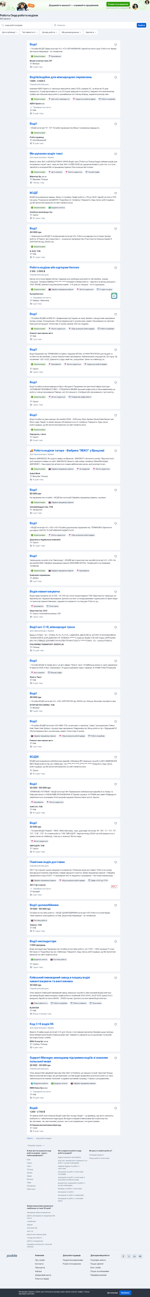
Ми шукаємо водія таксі (46, 153)
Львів (29, 1182)
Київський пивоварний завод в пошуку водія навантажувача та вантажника (60, 979)
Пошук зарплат (97, 1264)
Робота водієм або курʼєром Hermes (54, 267)
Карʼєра (38, 1271)
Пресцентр (40, 1267)
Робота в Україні (42, 1279)
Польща (30, 1169)
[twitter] (129, 1256)
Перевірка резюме (98, 1275)
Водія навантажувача (45, 591)
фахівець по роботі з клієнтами (70, 1189)
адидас (30, 1225)
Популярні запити (98, 1260)
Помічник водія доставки (47, 862)
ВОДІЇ (34, 193)
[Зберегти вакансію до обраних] (115, 44)
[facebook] (123, 1256)
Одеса (29, 1163)
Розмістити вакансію (118, 4)
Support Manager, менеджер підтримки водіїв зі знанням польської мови (69, 1059)
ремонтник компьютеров (36, 1234)
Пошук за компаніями (99, 1271)
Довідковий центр (43, 1275)
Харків (29, 1176)
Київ (28, 1160)
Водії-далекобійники (44, 905)
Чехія (29, 1166)
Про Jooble (40, 1260)
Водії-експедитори (43, 941)
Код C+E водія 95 (42, 1024)
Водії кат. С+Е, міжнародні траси (52, 627)
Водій (34, 1108)
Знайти (141, 25)
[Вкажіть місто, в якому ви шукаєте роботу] (78, 25)
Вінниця (30, 1179)
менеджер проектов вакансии (38, 1212)
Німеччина (31, 1189)
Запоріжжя (31, 1186)
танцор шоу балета (34, 1238)
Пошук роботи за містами (99, 1158)
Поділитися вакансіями (73, 1260)
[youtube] (140, 1256)
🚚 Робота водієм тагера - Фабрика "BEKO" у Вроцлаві (67, 450)
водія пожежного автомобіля (69, 1157)
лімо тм (30, 1231)
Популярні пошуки (36, 1145)
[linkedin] (134, 1256)
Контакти (39, 1264)
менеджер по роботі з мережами (71, 1195)
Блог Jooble (95, 1267)
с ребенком (31, 1221)
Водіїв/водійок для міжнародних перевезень (61, 77)
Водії (33, 44)
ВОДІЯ (34, 756)
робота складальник (35, 1241)
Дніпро (29, 1173)
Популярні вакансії (96, 1155)
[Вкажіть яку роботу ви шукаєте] (26, 25)
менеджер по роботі (66, 1192)
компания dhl (32, 1228)
